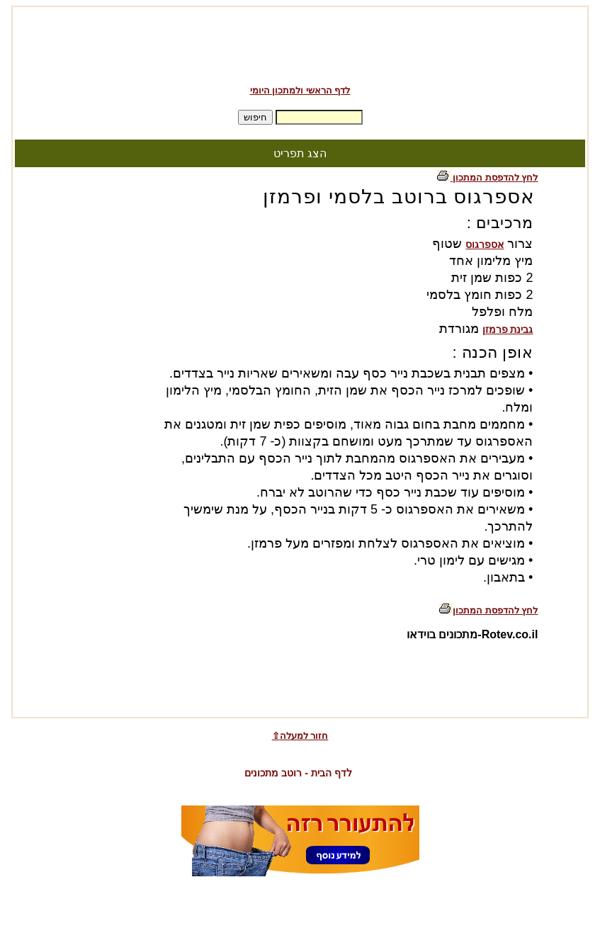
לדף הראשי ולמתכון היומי (300, 90)
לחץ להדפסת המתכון (487, 177)
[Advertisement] (300, 41)
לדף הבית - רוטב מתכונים (297, 773)
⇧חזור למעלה (300, 735)
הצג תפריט (300, 153)
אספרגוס (484, 244)
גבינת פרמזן (507, 329)
